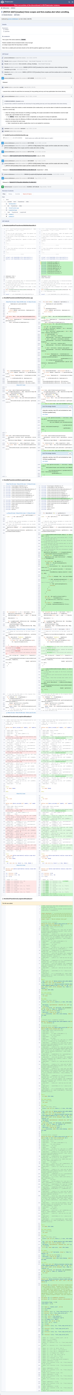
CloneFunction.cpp (14, 208)
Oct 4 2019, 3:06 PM (32, 57)
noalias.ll (11, 214)
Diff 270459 (31, 143)
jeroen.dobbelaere (13, 19)
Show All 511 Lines (21, 513)
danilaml (6, 128)
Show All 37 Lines (21, 385)
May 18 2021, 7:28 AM (45, 186)
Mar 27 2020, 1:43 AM (31, 96)
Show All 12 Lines (21, 793)
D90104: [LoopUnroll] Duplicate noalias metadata (38, 174)
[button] (72, 2)
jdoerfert (7, 31)
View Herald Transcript (35, 61)
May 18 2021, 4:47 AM (40, 178)
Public (17, 15)
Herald (6, 61)
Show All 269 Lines (20, 712)
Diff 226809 (31, 78)
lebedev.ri (7, 67)
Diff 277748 (31, 151)
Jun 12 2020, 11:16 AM (40, 143)
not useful (45, 414)
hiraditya (34, 64)
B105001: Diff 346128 (33, 186)
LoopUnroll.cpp (13, 210)
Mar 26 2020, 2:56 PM (29, 87)
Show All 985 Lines (21, 302)
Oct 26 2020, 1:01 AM (58, 174)
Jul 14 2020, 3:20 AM (40, 151)
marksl (6, 87)
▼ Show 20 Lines (31, 302)
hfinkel (7, 29)
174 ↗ (5, 138)
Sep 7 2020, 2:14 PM (40, 161)
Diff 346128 (31, 178)
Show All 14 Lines (21, 865)
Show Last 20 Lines (31, 712)
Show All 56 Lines (21, 484)
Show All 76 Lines (21, 629)
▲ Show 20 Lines (11, 513)
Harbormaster (8, 186)
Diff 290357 (31, 161)
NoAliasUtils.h (12, 203)
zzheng (29, 64)
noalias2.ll (11, 216)
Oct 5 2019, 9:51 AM (22, 69)
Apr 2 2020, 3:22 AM (31, 128)
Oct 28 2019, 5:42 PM (40, 78)
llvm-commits (23, 64)
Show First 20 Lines (11, 302)
